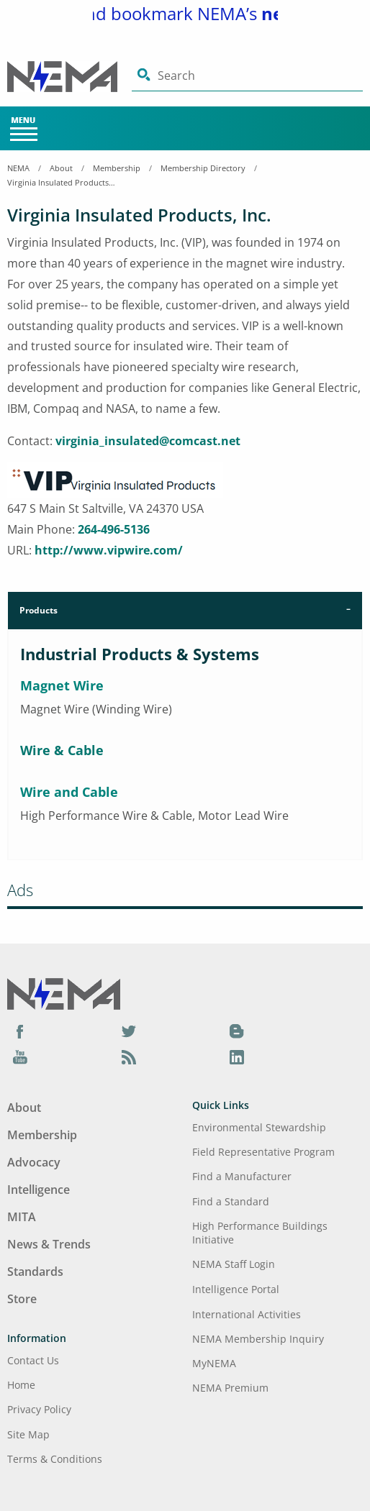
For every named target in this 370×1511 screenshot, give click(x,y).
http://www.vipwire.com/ (109, 550)
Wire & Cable (62, 750)
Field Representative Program (263, 1152)
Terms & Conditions (54, 1459)
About (61, 168)
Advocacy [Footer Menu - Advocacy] (33, 1162)
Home (21, 1385)
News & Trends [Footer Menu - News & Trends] (49, 1244)
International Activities (246, 1314)
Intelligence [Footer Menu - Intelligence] (38, 1189)
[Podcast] (129, 1056)
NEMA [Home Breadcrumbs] (18, 168)
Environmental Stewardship (259, 1127)
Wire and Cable (69, 791)
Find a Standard (230, 1201)
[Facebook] (20, 1030)
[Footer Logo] (63, 993)
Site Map (28, 1434)
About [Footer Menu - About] (24, 1107)
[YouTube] (20, 1056)
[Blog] (237, 1030)
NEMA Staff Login (233, 1264)
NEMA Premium (230, 1387)
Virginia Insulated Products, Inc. (61, 182)
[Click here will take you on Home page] (69, 76)
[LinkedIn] (237, 1056)
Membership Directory (203, 168)
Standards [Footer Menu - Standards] (35, 1271)
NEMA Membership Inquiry (258, 1339)
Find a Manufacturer (242, 1176)
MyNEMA (214, 1363)
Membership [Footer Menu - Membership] (42, 1135)
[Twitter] (129, 1030)
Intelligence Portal (235, 1289)
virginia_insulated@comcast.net (147, 441)
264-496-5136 (114, 529)
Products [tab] (38, 610)
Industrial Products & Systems (139, 654)
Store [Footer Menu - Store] (22, 1299)
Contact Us (33, 1360)
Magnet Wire (62, 685)
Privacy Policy (39, 1409)
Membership (116, 168)
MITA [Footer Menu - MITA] (21, 1217)
